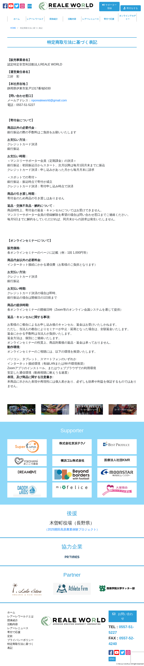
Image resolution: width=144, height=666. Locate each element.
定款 (10, 636)
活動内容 (72, 19)
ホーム (17, 19)
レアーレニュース (90, 19)
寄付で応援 (109, 19)
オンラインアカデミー (127, 17)
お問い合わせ (122, 616)
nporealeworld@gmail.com (49, 100)
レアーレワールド (35, 19)
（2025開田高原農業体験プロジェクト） (72, 529)
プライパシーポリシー (20, 639)
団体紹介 (54, 19)
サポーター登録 (109, 7)
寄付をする (130, 8)
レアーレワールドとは (20, 616)
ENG (30, 6)
